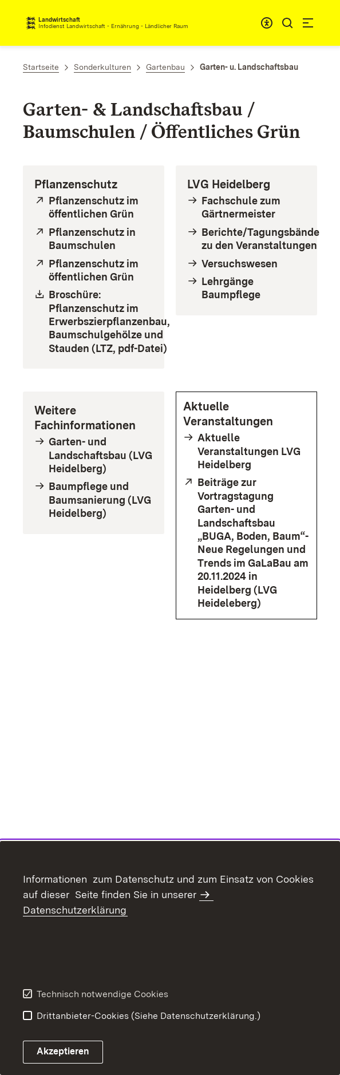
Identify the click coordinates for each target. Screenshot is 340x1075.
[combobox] (267, 23)
